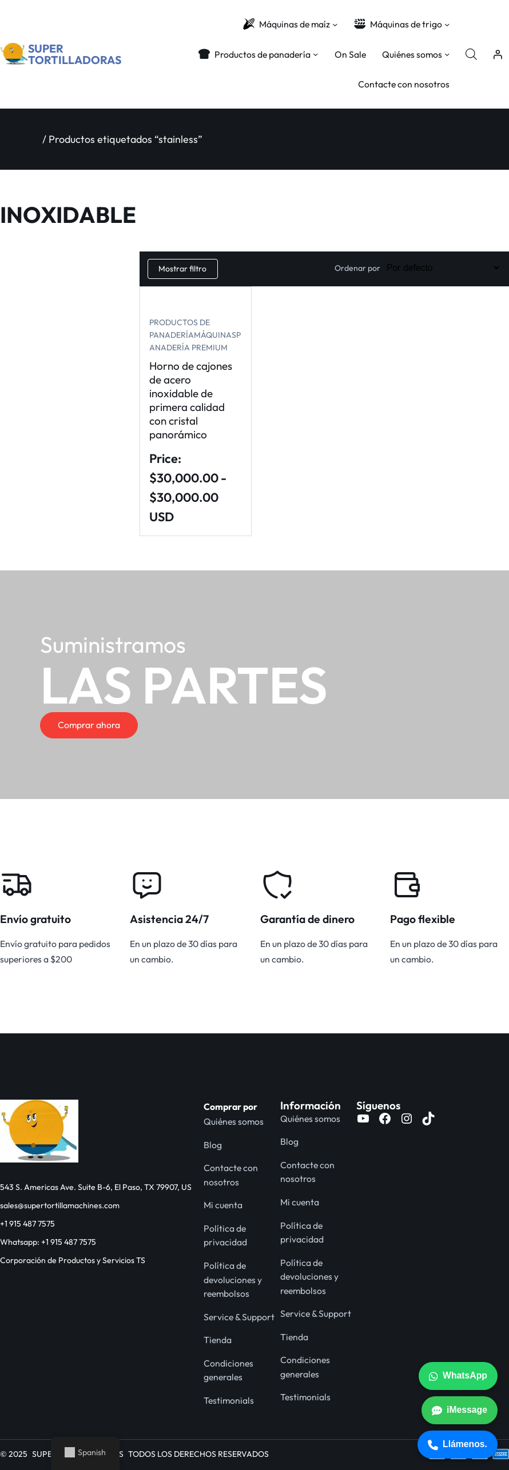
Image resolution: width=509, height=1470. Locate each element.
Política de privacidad (225, 1235)
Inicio (28, 139)
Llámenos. (457, 1444)
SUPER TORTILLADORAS (74, 53)
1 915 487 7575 (30, 1224)
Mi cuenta (223, 1205)
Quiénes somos (234, 1121)
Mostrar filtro (182, 268)
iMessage (459, 1410)
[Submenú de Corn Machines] (334, 24)
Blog (213, 1145)
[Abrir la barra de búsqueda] (471, 54)
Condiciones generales (228, 1370)
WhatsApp (458, 1376)
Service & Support (239, 1317)
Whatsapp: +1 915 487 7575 (48, 1242)
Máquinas (215, 335)
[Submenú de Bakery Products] (315, 54)
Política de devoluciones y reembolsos (233, 1279)
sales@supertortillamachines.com (60, 1205)
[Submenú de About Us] (447, 54)
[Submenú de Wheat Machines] (447, 24)
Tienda (218, 1339)
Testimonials (229, 1400)
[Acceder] (497, 54)
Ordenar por (357, 268)
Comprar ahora (89, 724)
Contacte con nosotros (231, 1175)
